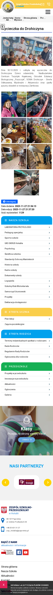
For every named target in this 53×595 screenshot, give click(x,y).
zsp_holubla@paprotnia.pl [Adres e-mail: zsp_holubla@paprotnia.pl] (17, 531)
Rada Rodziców (12, 346)
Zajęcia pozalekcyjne (14, 324)
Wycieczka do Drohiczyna (22, 29)
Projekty (8, 297)
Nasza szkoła (19, 220)
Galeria (8, 395)
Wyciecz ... (17, 20)
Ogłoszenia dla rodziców (16, 357)
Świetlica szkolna (13, 254)
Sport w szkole (11, 238)
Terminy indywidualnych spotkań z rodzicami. (26, 341)
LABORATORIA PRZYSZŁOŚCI (18, 227)
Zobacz (27, 440)
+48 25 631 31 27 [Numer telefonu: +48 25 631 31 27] (13, 528)
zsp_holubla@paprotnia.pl (42, 4)
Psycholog (10, 248)
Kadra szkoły (11, 270)
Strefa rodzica (20, 334)
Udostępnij (9, 201)
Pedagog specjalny (14, 232)
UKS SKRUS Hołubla (14, 243)
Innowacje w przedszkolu (16, 379)
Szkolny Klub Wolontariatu (17, 286)
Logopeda (9, 281)
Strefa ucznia (19, 312)
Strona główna (28, 18)
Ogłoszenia (10, 389)
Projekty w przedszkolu (15, 373)
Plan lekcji (9, 319)
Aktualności (10, 384)
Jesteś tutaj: (9, 18)
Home (17, 18)
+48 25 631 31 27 (48, 4)
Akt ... (7, 20)
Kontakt (5, 580)
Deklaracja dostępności (16, 302)
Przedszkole (18, 366)
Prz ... (41, 18)
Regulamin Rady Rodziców (17, 351)
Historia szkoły (12, 265)
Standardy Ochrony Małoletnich (19, 259)
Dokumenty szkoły (13, 275)
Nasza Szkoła (9, 571)
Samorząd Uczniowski (15, 291)
